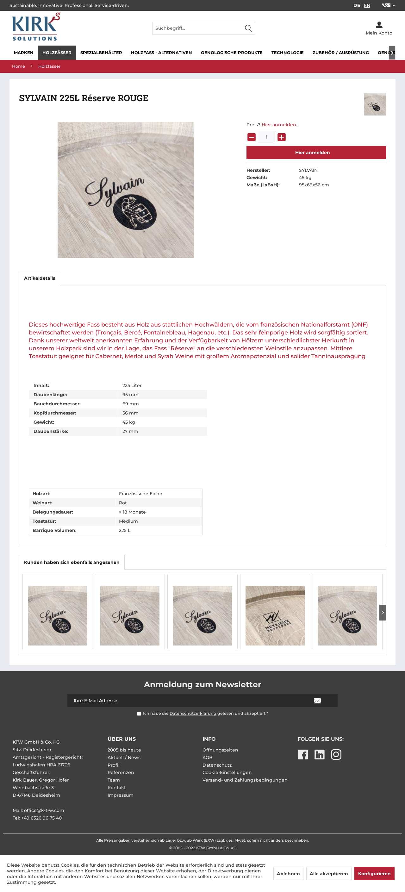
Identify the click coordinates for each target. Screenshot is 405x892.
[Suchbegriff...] (203, 28)
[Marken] (23, 53)
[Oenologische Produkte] (231, 53)
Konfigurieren (374, 873)
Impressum (121, 795)
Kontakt (117, 787)
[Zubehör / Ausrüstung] (340, 53)
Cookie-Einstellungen (227, 772)
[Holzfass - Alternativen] (161, 53)
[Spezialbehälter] (101, 53)
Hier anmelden (279, 125)
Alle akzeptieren (329, 873)
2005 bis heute (124, 750)
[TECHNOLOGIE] (287, 53)
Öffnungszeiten (220, 750)
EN (367, 5)
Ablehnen (288, 873)
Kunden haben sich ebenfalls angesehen (72, 562)
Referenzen (121, 772)
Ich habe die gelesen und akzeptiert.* (205, 713)
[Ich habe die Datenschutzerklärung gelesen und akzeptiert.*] (139, 714)
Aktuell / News (124, 757)
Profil (114, 765)
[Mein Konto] (379, 28)
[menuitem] (386, 5)
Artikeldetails (39, 278)
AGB (207, 757)
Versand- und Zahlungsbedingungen (245, 780)
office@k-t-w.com (44, 810)
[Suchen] (248, 28)
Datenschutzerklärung (193, 713)
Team (114, 780)
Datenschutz (217, 765)
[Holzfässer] (57, 53)
